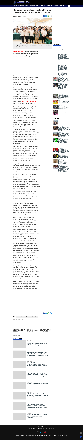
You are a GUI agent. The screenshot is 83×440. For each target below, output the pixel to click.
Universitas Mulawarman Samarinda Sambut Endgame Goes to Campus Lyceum (64, 129)
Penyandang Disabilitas (29, 101)
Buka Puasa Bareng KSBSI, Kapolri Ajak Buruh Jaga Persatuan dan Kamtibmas (37, 416)
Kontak (61, 435)
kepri (40, 428)
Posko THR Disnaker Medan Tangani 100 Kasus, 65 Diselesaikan (32, 330)
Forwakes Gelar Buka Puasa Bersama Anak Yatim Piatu (62, 74)
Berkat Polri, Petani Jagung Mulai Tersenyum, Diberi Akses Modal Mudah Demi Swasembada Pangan (37, 364)
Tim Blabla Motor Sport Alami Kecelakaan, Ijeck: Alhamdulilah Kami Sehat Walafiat (63, 97)
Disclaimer (22, 435)
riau (44, 428)
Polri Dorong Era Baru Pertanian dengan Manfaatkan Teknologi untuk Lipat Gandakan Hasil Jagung (37, 374)
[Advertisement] (26, 66)
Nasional (27, 5)
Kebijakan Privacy (52, 435)
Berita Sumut (21, 5)
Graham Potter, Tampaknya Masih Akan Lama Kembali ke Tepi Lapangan (63, 113)
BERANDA (15, 5)
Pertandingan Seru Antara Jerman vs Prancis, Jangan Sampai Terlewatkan (63, 107)
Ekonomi (38, 5)
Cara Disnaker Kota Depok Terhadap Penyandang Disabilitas (19, 330)
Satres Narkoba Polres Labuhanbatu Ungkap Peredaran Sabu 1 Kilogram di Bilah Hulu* (64, 80)
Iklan (58, 435)
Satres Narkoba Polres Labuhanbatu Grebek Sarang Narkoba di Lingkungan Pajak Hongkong (63, 86)
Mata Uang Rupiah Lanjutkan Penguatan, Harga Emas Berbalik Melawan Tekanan (63, 162)
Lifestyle (48, 5)
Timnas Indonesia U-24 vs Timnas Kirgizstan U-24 (63, 102)
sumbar (48, 428)
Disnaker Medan (20, 316)
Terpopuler (57, 44)
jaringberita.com (18, 51)
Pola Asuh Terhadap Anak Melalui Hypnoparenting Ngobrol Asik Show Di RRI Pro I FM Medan (63, 135)
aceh (29, 428)
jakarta (33, 428)
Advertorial (56, 5)
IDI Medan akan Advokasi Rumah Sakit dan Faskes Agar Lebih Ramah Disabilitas (45, 330)
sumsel (52, 428)
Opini (52, 5)
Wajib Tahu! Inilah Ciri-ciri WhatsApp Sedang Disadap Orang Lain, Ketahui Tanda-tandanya (63, 141)
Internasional (32, 5)
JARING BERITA (41, 426)
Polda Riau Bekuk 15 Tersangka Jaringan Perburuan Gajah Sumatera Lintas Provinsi (37, 395)
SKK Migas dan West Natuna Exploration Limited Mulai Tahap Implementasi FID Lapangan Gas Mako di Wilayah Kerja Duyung (36, 406)
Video (64, 5)
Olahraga (43, 5)
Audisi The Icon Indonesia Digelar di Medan (63, 122)
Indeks (65, 435)
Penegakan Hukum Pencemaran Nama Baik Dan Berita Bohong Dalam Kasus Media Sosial (63, 151)
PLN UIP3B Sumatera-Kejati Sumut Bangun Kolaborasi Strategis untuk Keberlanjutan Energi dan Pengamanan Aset (37, 344)
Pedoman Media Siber (29, 435)
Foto (61, 5)
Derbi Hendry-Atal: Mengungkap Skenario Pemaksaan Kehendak (63, 156)
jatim (37, 428)
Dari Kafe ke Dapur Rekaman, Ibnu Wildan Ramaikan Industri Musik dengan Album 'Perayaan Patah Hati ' (37, 354)
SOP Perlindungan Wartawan (41, 435)
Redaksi (17, 435)
